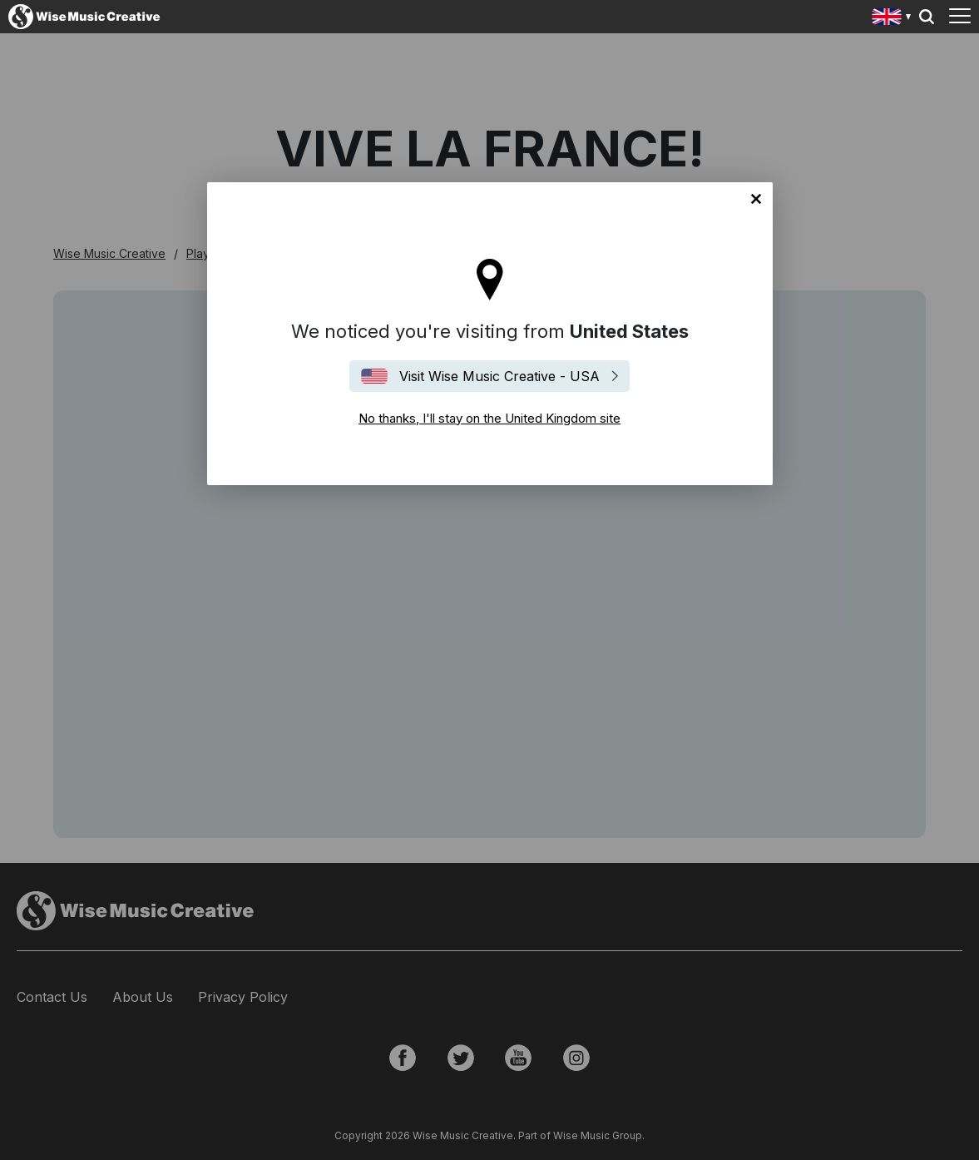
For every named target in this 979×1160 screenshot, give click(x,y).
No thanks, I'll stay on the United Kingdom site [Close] (756, 199)
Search (926, 16)
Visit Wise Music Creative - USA (499, 376)
